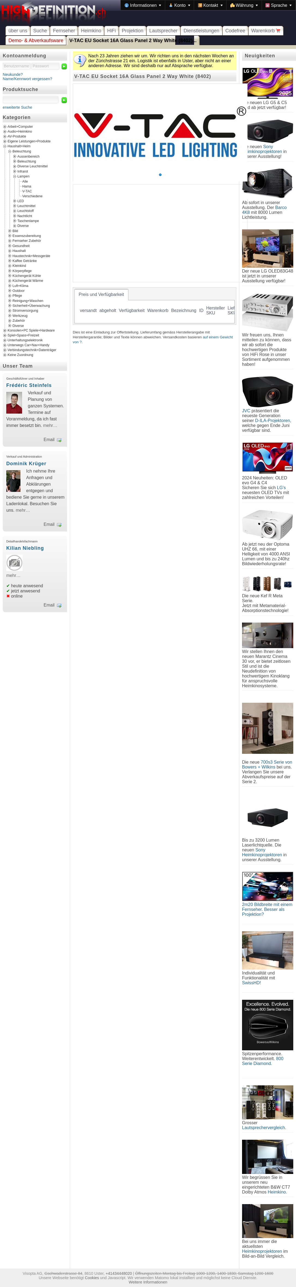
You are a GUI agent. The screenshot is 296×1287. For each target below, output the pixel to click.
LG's (281, 487)
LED (20, 201)
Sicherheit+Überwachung (31, 306)
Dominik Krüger (26, 463)
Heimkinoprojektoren (262, 1251)
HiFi (111, 30)
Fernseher (64, 30)
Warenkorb (265, 30)
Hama (26, 186)
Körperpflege (22, 271)
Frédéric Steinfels (29, 385)
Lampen (23, 176)
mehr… (50, 425)
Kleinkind (19, 266)
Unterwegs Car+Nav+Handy (28, 345)
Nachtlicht (24, 216)
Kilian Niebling (25, 548)
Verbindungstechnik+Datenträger (32, 350)
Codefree (235, 30)
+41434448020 (119, 1273)
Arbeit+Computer (20, 127)
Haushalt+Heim (19, 146)
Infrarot (22, 171)
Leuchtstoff (25, 211)
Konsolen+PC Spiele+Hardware (31, 330)
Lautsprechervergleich (263, 1127)
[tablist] (154, 306)
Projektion (132, 30)
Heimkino (91, 30)
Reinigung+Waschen (28, 300)
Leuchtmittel (26, 206)
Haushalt (19, 251)
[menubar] (208, 5)
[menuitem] (143, 5)
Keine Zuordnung (20, 355)
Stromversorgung (25, 311)
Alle (25, 181)
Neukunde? (13, 74)
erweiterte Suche (17, 107)
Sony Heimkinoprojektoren (262, 149)
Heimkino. (277, 1192)
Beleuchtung (22, 151)
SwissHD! (251, 982)
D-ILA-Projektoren (272, 420)
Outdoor (19, 291)
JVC (246, 410)
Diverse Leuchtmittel (32, 166)
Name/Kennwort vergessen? (27, 79)
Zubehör (19, 321)
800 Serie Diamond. (262, 1061)
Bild (15, 231)
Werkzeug (20, 315)
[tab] (101, 294)
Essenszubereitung (27, 236)
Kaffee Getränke (25, 261)
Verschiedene (32, 196)
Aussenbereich (28, 156)
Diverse (23, 226)
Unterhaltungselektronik (25, 340)
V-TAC (27, 191)
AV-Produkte (17, 137)
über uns (17, 30)
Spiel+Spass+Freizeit (23, 335)
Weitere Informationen (148, 1282)
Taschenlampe (28, 221)
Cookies (92, 1278)
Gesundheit (21, 246)
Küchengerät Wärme (28, 281)
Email (49, 439)
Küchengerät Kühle (27, 276)
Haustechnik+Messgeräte (31, 256)
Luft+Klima (20, 286)
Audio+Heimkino (20, 132)
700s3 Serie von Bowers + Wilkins (267, 764)
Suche (40, 30)
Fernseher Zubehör (27, 241)
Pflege (17, 296)
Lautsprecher (163, 30)
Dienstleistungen (201, 30)
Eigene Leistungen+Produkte (29, 141)
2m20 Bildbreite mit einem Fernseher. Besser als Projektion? (267, 909)
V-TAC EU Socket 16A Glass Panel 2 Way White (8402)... (133, 40)
